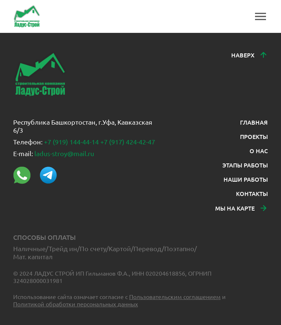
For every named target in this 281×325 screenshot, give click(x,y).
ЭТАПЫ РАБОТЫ (245, 165)
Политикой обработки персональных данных (75, 303)
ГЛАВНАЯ (254, 122)
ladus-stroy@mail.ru (64, 153)
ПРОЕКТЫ (254, 136)
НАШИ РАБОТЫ (246, 179)
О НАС (259, 151)
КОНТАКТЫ (252, 193)
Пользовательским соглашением (175, 296)
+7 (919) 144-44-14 (71, 142)
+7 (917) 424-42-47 (127, 142)
